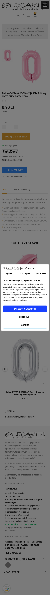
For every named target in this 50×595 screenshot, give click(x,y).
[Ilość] (10, 127)
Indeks (5, 157)
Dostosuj (25, 317)
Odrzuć (25, 325)
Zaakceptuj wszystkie (25, 309)
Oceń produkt (15, 170)
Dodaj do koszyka (16, 136)
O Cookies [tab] (41, 273)
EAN (4, 160)
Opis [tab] (4, 189)
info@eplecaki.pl (18, 493)
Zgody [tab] (9, 273)
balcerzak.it (19, 483)
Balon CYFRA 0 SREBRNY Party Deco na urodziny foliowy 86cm (25, 393)
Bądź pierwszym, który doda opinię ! (20, 416)
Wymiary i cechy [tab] (22, 189)
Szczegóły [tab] (25, 273)
